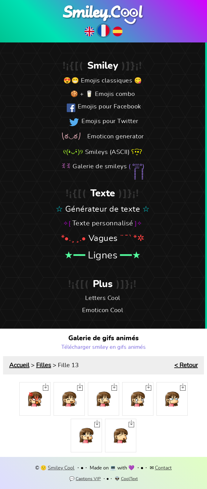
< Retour (186, 365)
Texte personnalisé (102, 223)
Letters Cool (102, 298)
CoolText (129, 479)
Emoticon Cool (102, 310)
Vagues (103, 238)
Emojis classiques (107, 81)
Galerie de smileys (100, 166)
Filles (43, 365)
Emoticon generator (115, 136)
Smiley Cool (61, 467)
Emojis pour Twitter (109, 121)
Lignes (102, 255)
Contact (163, 467)
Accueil (19, 365)
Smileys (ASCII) (107, 152)
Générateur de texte (102, 209)
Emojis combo (115, 94)
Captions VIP (88, 479)
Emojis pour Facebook (109, 107)
